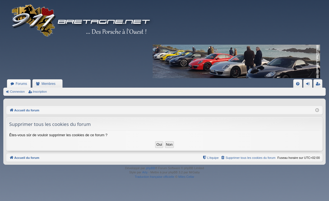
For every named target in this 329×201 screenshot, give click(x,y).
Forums (21, 84)
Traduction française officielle (154, 176)
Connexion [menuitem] (309, 85)
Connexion (17, 91)
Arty (145, 172)
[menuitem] (298, 84)
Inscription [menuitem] (319, 85)
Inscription (40, 91)
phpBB (150, 168)
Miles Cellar (186, 176)
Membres (49, 84)
